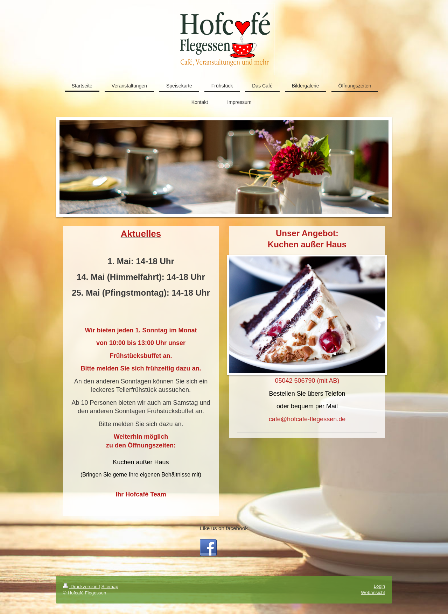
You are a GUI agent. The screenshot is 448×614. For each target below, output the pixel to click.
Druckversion (81, 586)
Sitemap (109, 586)
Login (379, 586)
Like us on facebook (224, 528)
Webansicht (373, 592)
